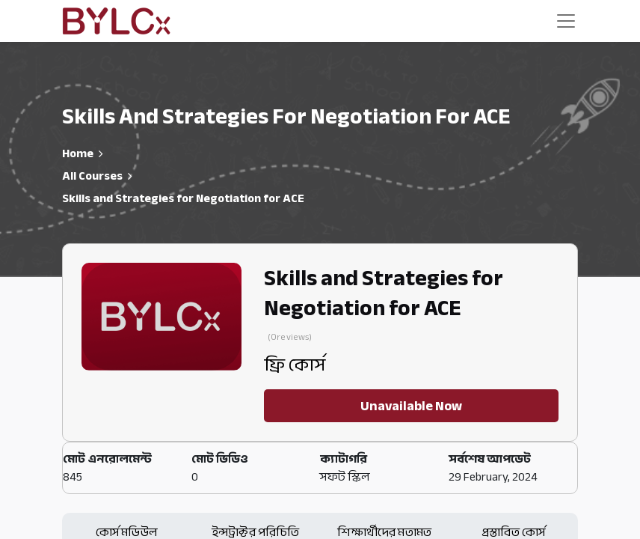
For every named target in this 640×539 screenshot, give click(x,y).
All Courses (92, 176)
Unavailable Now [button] (411, 405)
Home (77, 153)
